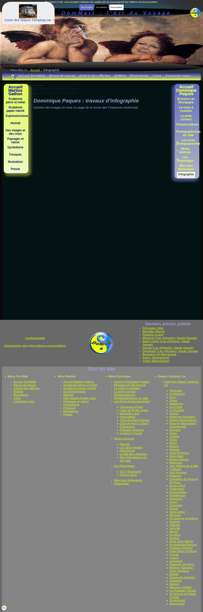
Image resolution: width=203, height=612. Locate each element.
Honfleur (175, 535)
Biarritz (174, 574)
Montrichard (177, 600)
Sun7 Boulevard (130, 471)
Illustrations (20, 395)
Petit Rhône (127, 450)
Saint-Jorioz (177, 512)
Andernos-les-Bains (182, 417)
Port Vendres (178, 472)
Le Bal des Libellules (133, 454)
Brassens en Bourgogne (130, 385)
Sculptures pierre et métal (80, 385)
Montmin (175, 515)
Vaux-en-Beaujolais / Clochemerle (183, 425)
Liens (17, 398)
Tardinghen (176, 489)
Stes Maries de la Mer (183, 466)
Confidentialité (35, 338)
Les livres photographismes (132, 401)
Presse (67, 414)
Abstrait (68, 395)
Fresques (69, 408)
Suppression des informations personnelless (35, 345)
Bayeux (174, 538)
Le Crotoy (175, 407)
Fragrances (127, 426)
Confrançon (177, 394)
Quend (173, 413)
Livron (173, 502)
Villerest (174, 525)
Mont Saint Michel (181, 541)
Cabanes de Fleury (181, 564)
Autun (173, 433)
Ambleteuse (177, 495)
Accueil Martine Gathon (78, 381)
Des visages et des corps (79, 398)
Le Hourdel (176, 410)
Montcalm (175, 462)
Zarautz (174, 584)
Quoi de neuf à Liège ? (135, 423)
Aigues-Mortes (179, 459)
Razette (125, 444)
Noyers (174, 446)
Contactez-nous (23, 401)
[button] (186, 150)
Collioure (175, 469)
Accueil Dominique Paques (131, 381)
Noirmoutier (177, 603)
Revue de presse (24, 385)
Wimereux (176, 499)
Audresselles (177, 492)
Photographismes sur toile (131, 398)
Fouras (174, 554)
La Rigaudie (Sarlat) (182, 590)
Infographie (121, 483)
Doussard (175, 505)
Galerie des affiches (26, 388)
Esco (172, 397)
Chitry (173, 439)
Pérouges (175, 390)
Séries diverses (124, 438)
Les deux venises (131, 447)
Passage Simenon (132, 430)
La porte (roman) (125, 391)
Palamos (175, 476)
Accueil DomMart (24, 381)
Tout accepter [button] (87, 7)
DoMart (18, 391)
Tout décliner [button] (101, 7)
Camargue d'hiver (131, 407)
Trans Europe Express (134, 420)
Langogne (176, 561)
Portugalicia (127, 417)
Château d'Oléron (181, 548)
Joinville (174, 528)
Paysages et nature (76, 401)
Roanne (174, 521)
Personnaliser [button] (116, 7)
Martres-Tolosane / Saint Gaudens (181, 569)
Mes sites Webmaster (128, 480)
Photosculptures (124, 395)
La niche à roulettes (127, 388)
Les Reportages (124, 466)
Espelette (175, 580)
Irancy (173, 443)
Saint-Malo (176, 456)
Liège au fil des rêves (134, 410)
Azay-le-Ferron (179, 453)
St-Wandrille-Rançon (183, 544)
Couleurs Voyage (131, 433)
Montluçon (176, 403)
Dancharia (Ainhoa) (182, 577)
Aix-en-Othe (177, 485)
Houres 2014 (128, 475)
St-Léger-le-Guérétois (183, 518)
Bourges (174, 430)
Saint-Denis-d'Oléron (183, 551)
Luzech (174, 558)
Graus (173, 400)
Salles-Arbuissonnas (182, 420)
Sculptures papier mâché (79, 388)
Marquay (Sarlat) (180, 587)
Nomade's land (130, 413)
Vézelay (174, 449)
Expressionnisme (74, 391)
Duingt (173, 508)
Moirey (173, 531)
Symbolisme (71, 404)
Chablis (174, 436)
